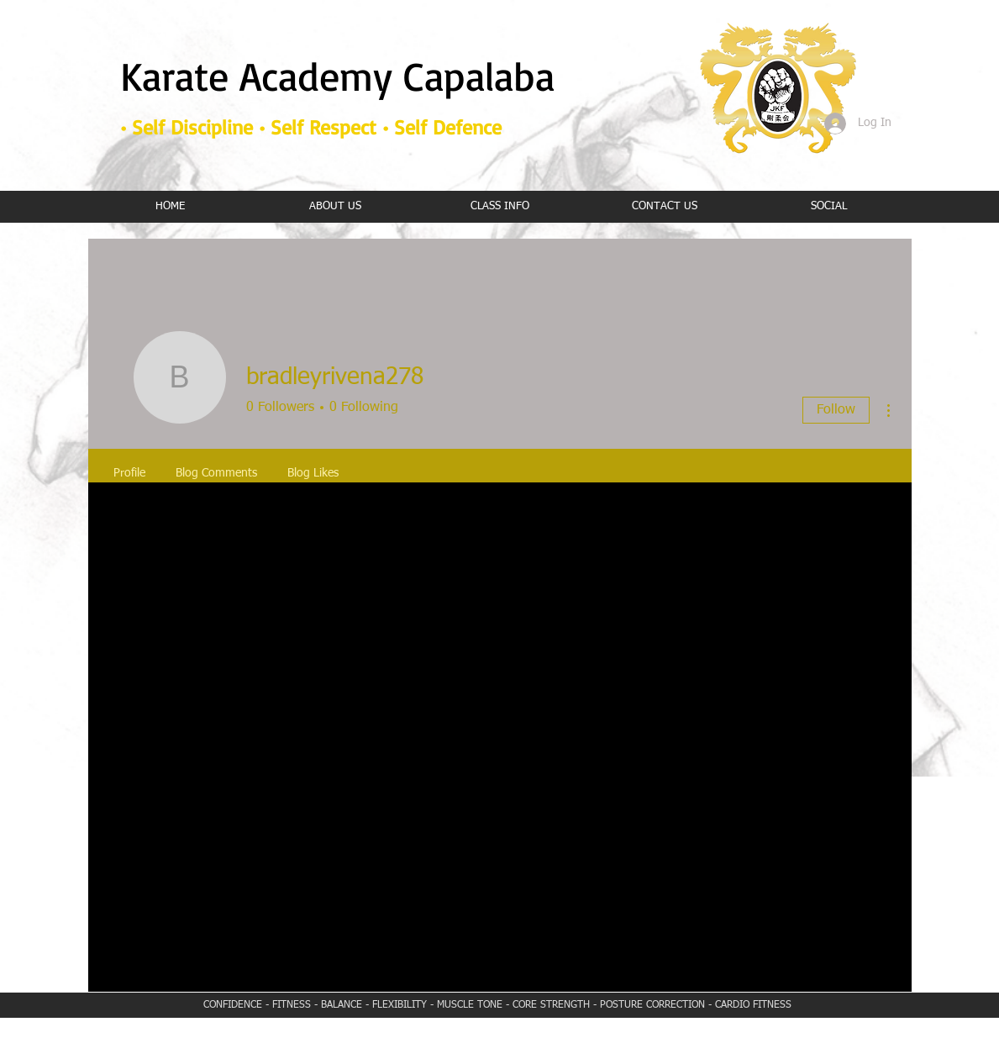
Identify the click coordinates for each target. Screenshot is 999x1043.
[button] (500, 207)
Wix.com (610, 1037)
